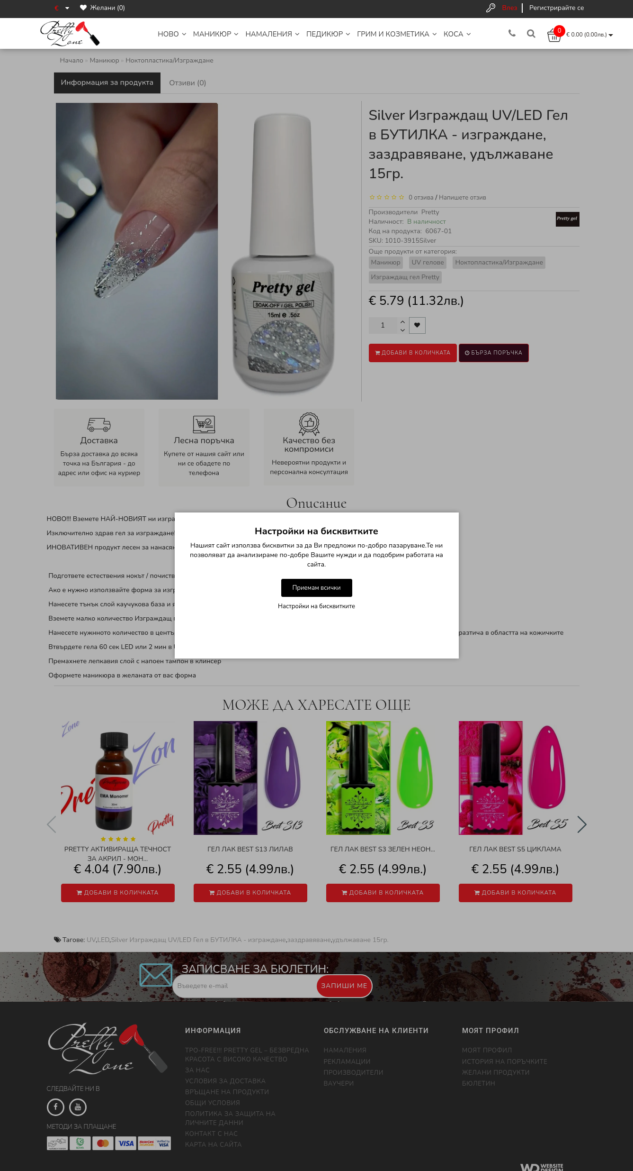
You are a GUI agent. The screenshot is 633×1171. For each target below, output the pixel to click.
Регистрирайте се (556, 7)
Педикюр (328, 34)
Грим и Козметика (397, 34)
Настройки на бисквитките (316, 606)
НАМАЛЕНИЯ (272, 34)
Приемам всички (316, 588)
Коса (457, 34)
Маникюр (216, 34)
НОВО (172, 34)
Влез (509, 7)
